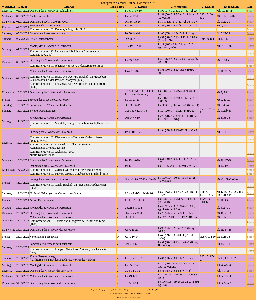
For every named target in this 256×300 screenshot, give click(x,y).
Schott (250, 10)
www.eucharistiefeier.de (131, 297)
